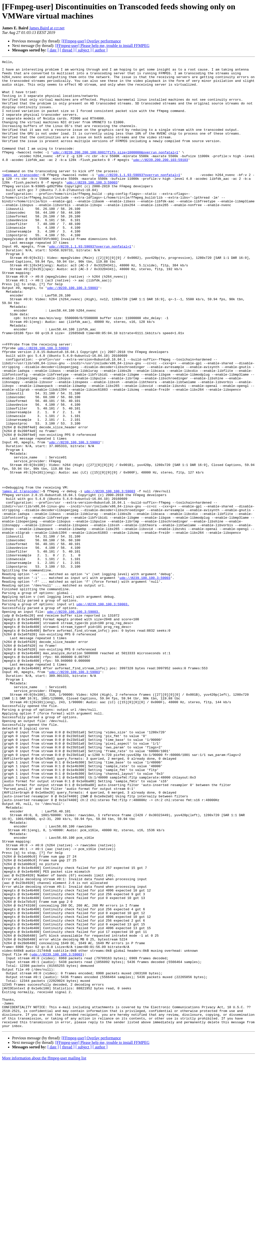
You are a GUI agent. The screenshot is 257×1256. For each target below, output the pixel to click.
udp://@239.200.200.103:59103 (160, 180)
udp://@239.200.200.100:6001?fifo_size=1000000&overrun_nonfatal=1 (115, 171)
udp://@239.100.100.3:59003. (102, 713)
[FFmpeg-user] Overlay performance (91, 41)
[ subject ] (84, 50)
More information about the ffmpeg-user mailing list (44, 1251)
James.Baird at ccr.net (46, 28)
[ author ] (100, 50)
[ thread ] (67, 50)
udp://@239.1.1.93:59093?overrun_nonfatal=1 (139, 198)
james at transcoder (20, 198)
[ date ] (53, 50)
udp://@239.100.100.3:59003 (92, 207)
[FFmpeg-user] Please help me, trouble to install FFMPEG (102, 45)
